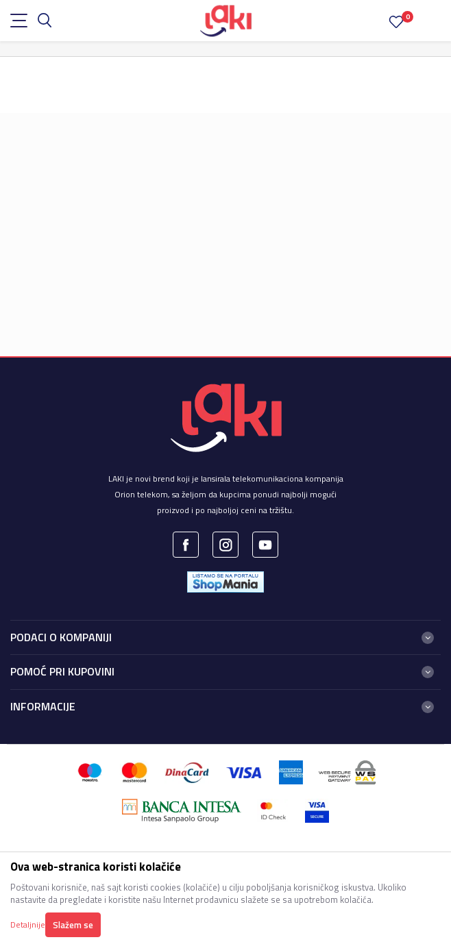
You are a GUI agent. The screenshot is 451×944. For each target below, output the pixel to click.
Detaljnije (27, 924)
